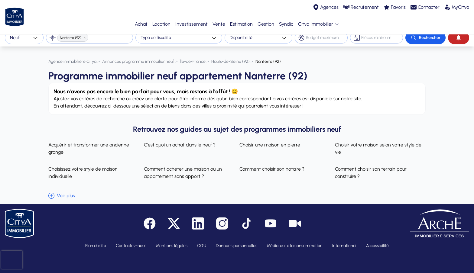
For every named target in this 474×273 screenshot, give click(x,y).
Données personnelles (236, 240)
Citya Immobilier (318, 22)
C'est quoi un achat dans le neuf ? (180, 140)
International (344, 240)
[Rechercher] (425, 37)
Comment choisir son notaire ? (271, 164)
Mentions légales (171, 240)
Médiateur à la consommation (295, 240)
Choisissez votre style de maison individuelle (83, 167)
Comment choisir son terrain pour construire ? (371, 167)
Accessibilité (377, 240)
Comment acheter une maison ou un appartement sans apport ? (183, 167)
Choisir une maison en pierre (269, 140)
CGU (201, 240)
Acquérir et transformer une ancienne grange (88, 143)
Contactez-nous (131, 240)
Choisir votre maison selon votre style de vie (378, 143)
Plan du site (95, 240)
